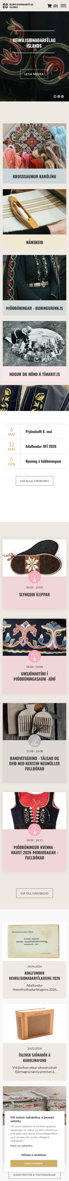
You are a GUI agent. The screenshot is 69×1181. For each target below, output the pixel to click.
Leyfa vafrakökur (34, 1163)
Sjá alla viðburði (34, 481)
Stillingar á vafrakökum (33, 1155)
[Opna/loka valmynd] (63, 5)
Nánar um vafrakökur (21, 1145)
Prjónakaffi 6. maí (39, 431)
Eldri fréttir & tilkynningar (34, 1174)
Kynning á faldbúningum (43, 461)
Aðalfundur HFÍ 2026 (41, 446)
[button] (55, 96)
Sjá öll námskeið (34, 893)
